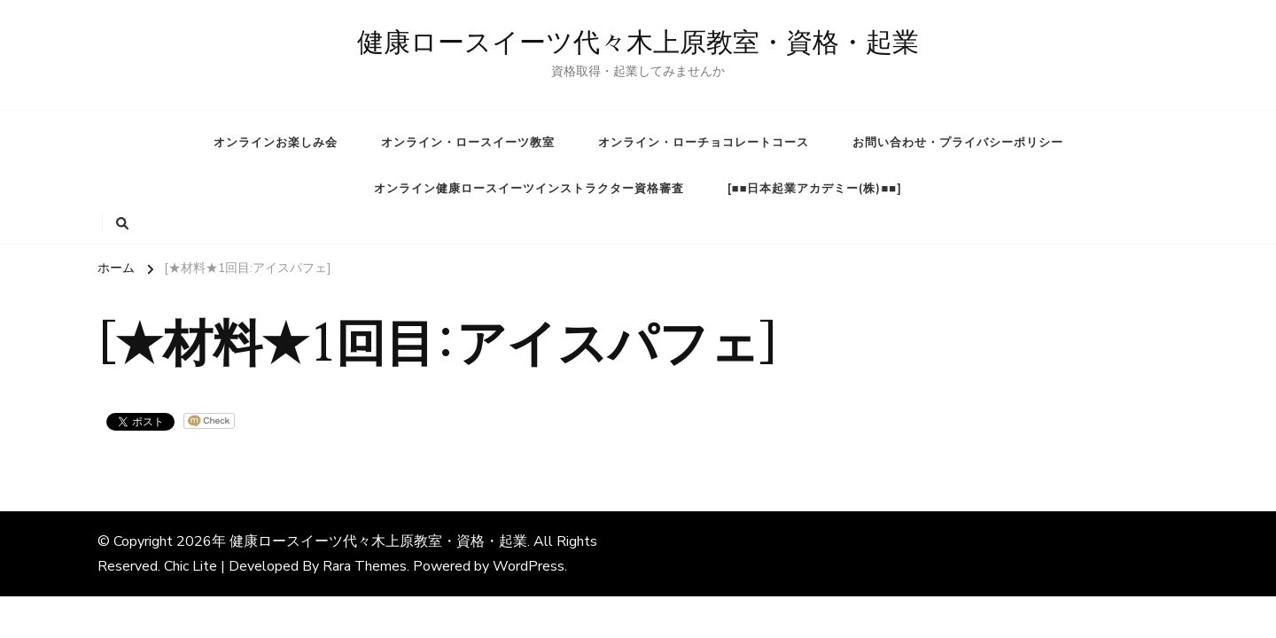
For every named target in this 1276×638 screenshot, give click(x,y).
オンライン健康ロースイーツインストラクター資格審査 (529, 189)
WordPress (528, 566)
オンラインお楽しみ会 (276, 143)
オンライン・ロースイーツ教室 (468, 143)
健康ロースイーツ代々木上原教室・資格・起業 (638, 43)
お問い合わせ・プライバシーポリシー (957, 143)
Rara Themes (365, 566)
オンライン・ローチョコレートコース (703, 143)
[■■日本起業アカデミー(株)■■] (814, 189)
